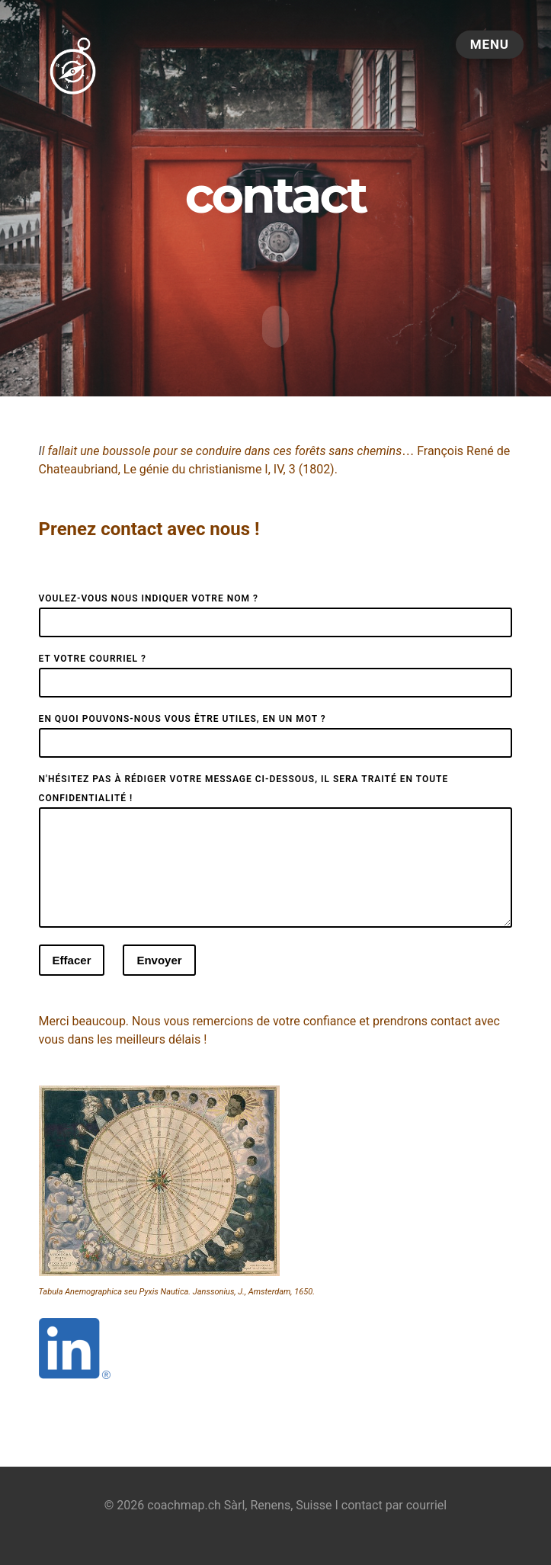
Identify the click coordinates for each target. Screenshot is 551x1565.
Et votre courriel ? (92, 656)
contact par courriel (394, 1521)
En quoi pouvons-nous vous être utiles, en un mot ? (182, 716)
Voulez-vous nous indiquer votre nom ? (148, 596)
